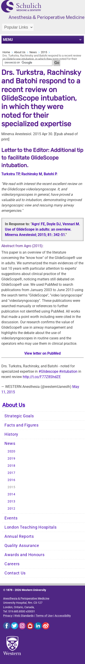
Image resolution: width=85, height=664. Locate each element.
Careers (12, 564)
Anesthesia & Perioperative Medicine (26, 598)
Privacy (7, 615)
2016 (11, 480)
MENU (8, 40)
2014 (11, 494)
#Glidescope (48, 371)
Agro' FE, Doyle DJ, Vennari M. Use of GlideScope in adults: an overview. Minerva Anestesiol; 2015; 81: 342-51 (42, 229)
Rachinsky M (31, 174)
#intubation (68, 371)
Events (10, 518)
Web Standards (24, 615)
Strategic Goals (19, 416)
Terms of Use (44, 615)
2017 (11, 473)
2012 (11, 509)
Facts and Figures (21, 425)
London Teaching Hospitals (30, 527)
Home (6, 52)
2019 (11, 458)
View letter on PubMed (42, 353)
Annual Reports (19, 536)
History (11, 434)
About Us (19, 52)
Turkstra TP (10, 174)
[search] (27, 63)
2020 (11, 451)
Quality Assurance (21, 545)
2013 (11, 501)
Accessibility (63, 615)
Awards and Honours (24, 555)
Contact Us (15, 573)
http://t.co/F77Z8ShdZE (42, 377)
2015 (44, 52)
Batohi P (50, 174)
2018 (11, 466)
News (33, 52)
